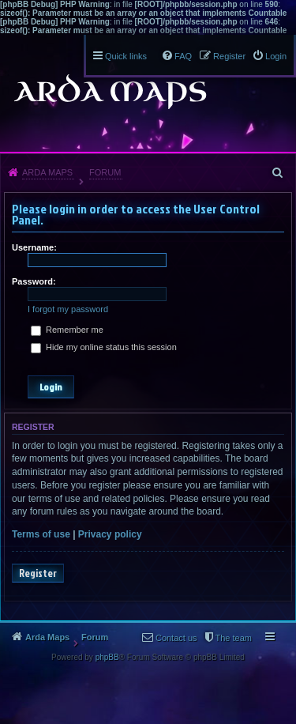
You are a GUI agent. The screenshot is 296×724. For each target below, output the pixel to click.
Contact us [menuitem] (176, 638)
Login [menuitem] (276, 56)
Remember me (67, 329)
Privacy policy (110, 534)
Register (38, 573)
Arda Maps (47, 172)
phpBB (107, 657)
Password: (34, 281)
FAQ (183, 56)
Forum (105, 172)
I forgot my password (68, 309)
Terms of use (41, 534)
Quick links (126, 56)
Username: (34, 247)
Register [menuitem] (229, 56)
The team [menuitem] (233, 638)
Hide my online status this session (104, 347)
